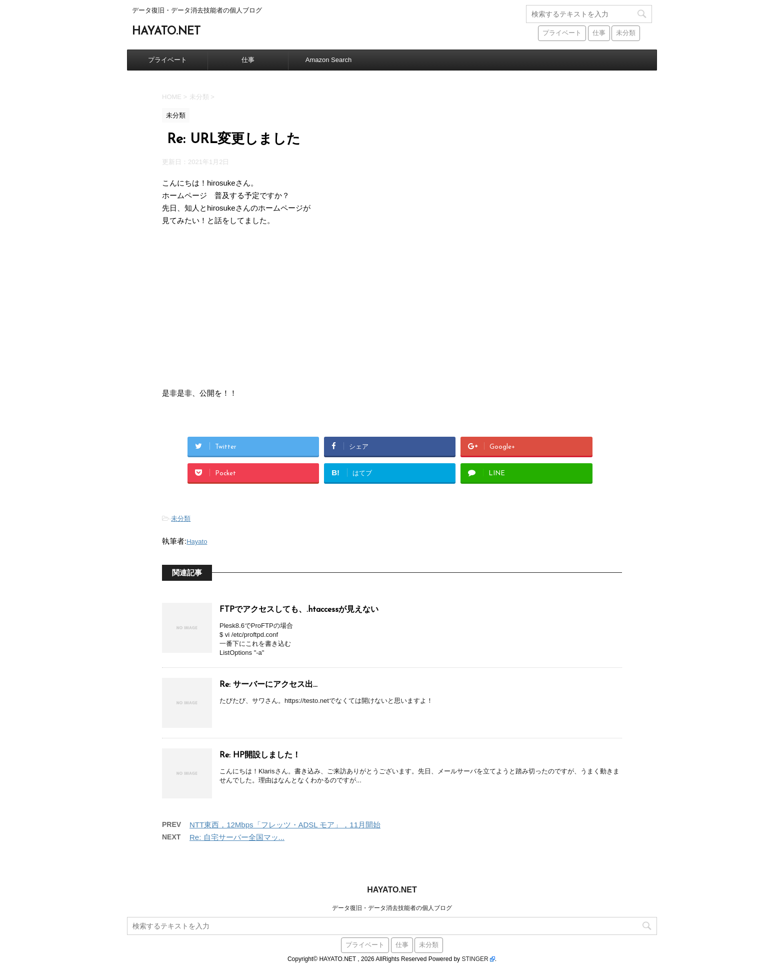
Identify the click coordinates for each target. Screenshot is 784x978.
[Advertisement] (392, 307)
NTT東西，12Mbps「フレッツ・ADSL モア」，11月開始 (285, 824)
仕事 (248, 60)
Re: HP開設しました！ (260, 755)
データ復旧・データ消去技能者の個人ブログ (392, 907)
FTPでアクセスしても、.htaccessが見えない (299, 610)
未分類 (180, 518)
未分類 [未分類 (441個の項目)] (626, 33)
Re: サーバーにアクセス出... (269, 685)
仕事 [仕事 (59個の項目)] (599, 33)
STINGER (475, 958)
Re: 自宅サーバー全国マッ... (237, 837)
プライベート (167, 60)
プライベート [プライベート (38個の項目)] (562, 33)
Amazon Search (329, 60)
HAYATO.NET (166, 32)
